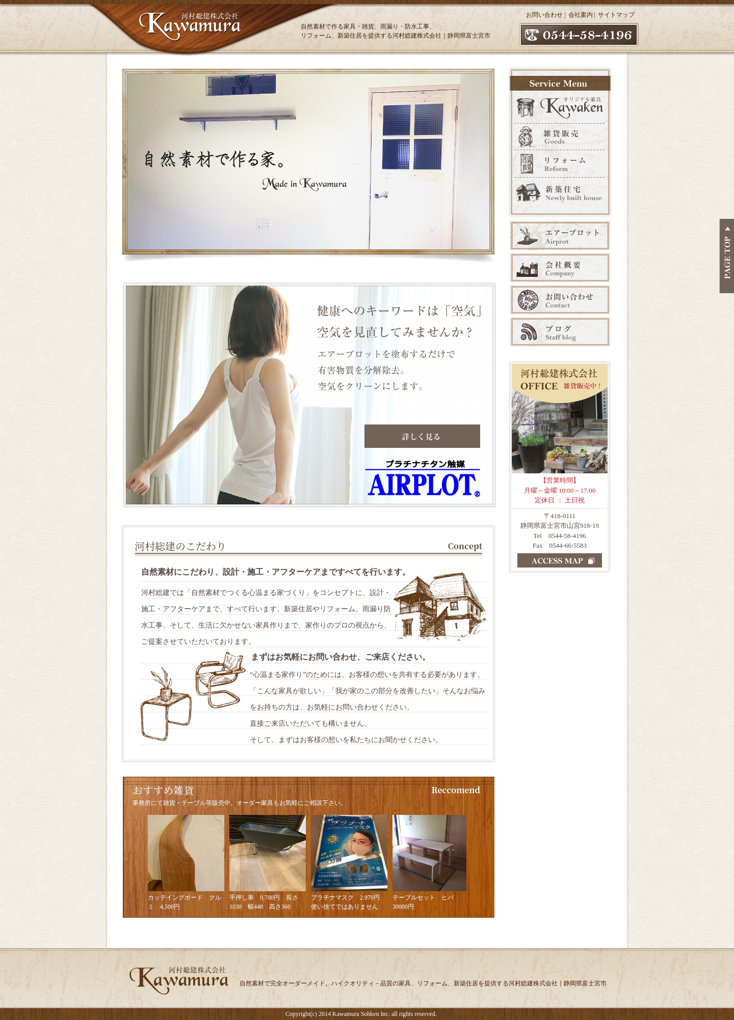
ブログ (560, 332)
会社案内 (580, 14)
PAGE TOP (726, 256)
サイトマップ (616, 14)
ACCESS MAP (559, 560)
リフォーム (560, 164)
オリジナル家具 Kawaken (560, 106)
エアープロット (560, 235)
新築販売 (560, 197)
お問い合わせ (544, 14)
